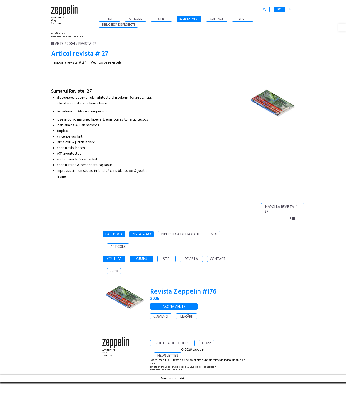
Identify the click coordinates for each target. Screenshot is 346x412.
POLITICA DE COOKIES (172, 343)
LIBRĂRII (186, 316)
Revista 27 (87, 44)
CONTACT (218, 259)
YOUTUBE (114, 259)
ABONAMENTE (173, 307)
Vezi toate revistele (106, 63)
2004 (71, 44)
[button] (342, 27)
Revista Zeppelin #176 (183, 291)
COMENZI (160, 316)
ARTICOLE (118, 247)
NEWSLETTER (167, 356)
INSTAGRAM (141, 234)
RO (279, 9)
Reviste (57, 44)
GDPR (206, 343)
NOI (214, 234)
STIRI (166, 259)
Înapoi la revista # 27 (70, 63)
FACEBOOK (113, 234)
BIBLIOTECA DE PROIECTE (180, 234)
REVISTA (191, 259)
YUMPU (141, 259)
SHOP (114, 271)
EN (290, 9)
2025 (154, 298)
